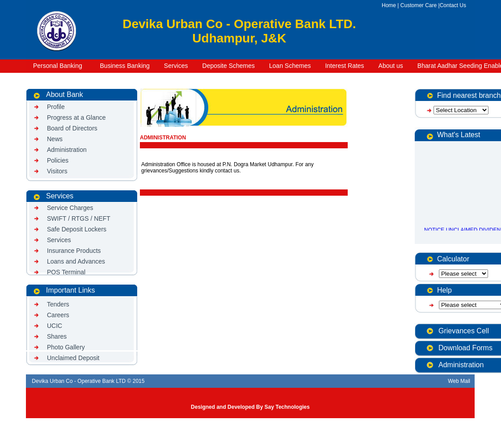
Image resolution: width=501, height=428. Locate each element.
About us (391, 65)
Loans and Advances (76, 261)
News (55, 139)
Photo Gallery (66, 347)
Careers (58, 315)
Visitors (57, 171)
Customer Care (418, 5)
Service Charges (70, 207)
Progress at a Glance (76, 117)
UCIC (54, 325)
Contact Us (453, 5)
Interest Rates (344, 65)
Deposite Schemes (228, 65)
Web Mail (460, 381)
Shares (57, 336)
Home (389, 5)
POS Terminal (66, 272)
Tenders (58, 304)
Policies (57, 160)
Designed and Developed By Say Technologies (250, 407)
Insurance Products (74, 250)
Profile (56, 106)
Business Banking (123, 65)
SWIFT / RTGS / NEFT (78, 218)
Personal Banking (57, 65)
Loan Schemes (290, 65)
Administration (67, 149)
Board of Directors (72, 128)
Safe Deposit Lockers (76, 229)
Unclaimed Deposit (73, 357)
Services (176, 65)
